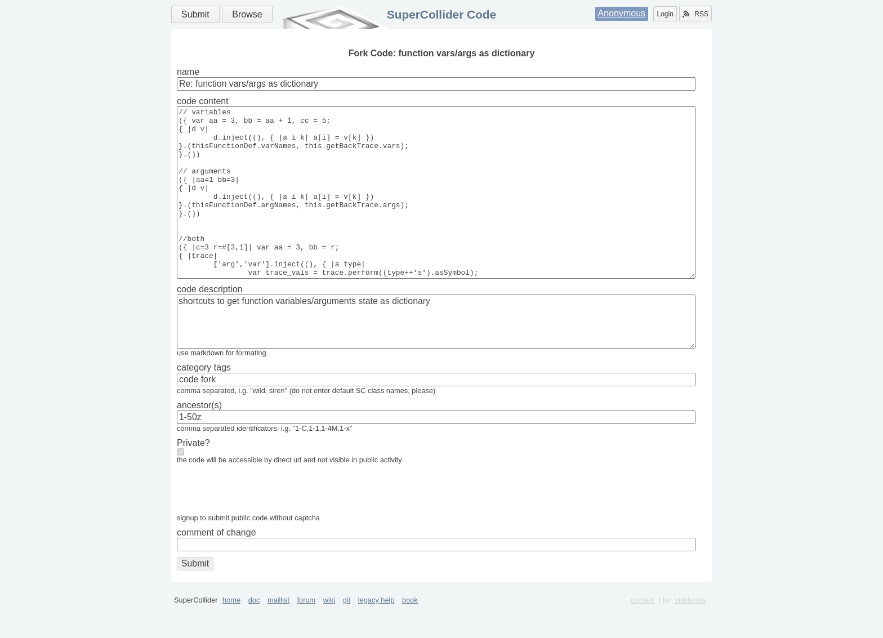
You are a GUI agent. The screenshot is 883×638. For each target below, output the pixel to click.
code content (203, 101)
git (347, 634)
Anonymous (622, 13)
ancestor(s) (199, 439)
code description (210, 323)
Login (665, 14)
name (188, 72)
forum (306, 634)
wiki (329, 634)
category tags (204, 401)
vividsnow (690, 634)
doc (254, 634)
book (410, 634)
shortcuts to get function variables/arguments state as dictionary (436, 355)
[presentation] (262, 525)
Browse (247, 14)
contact (642, 634)
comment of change (216, 566)
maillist (278, 634)
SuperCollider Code (441, 14)
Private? (193, 476)
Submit (195, 14)
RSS (695, 14)
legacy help (376, 634)
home (231, 634)
